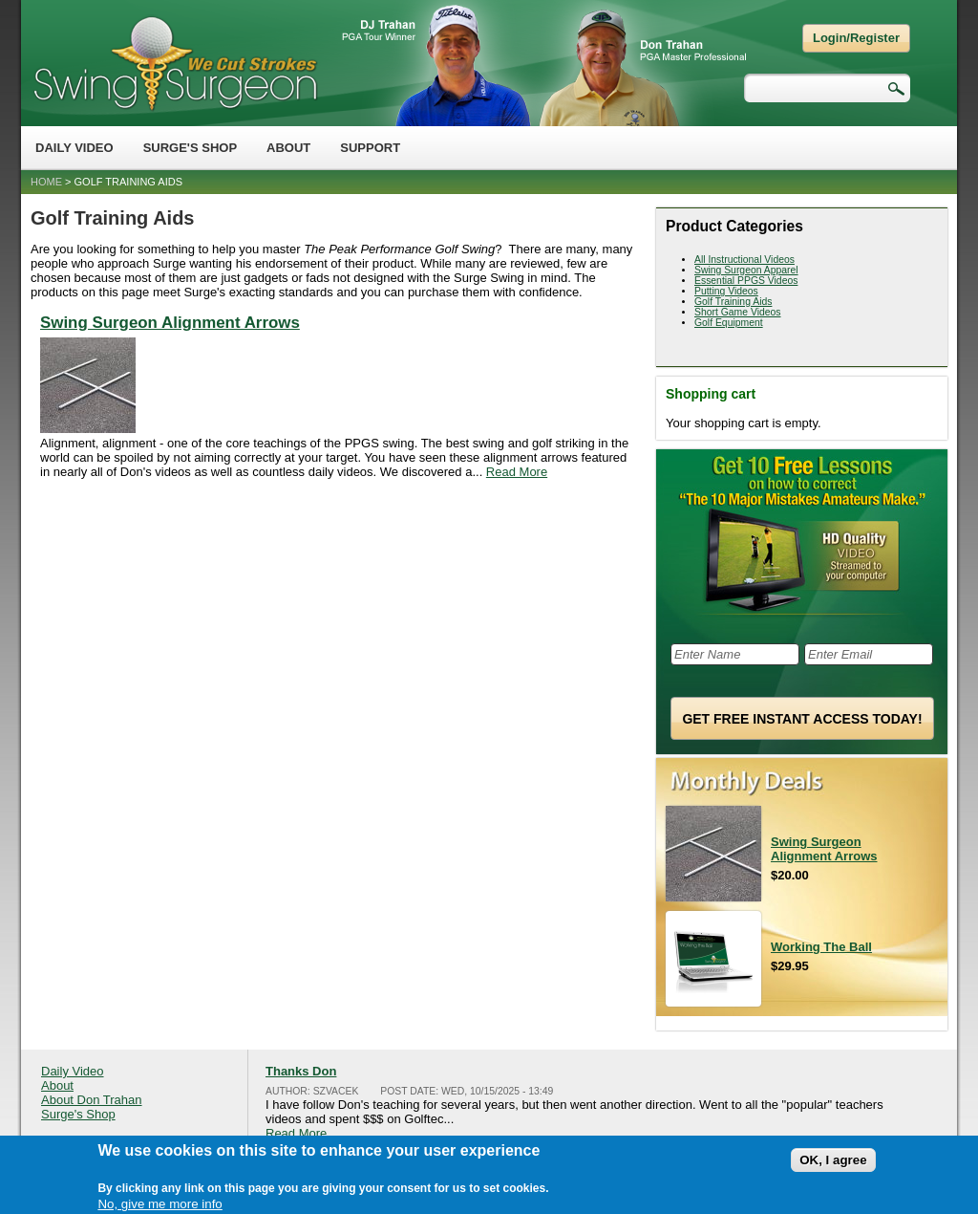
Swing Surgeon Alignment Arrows (170, 323)
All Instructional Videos (744, 259)
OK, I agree (832, 1162)
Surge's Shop (190, 148)
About (288, 148)
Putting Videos (726, 291)
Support (370, 148)
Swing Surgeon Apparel (746, 270)
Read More (516, 472)
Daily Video (74, 148)
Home (46, 181)
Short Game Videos (737, 312)
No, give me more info (159, 1206)
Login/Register (856, 38)
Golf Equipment (728, 322)
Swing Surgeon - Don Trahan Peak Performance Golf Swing (175, 62)
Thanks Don (301, 1071)
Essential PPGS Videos (745, 280)
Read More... (301, 1133)
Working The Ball (821, 947)
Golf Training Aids (733, 301)
